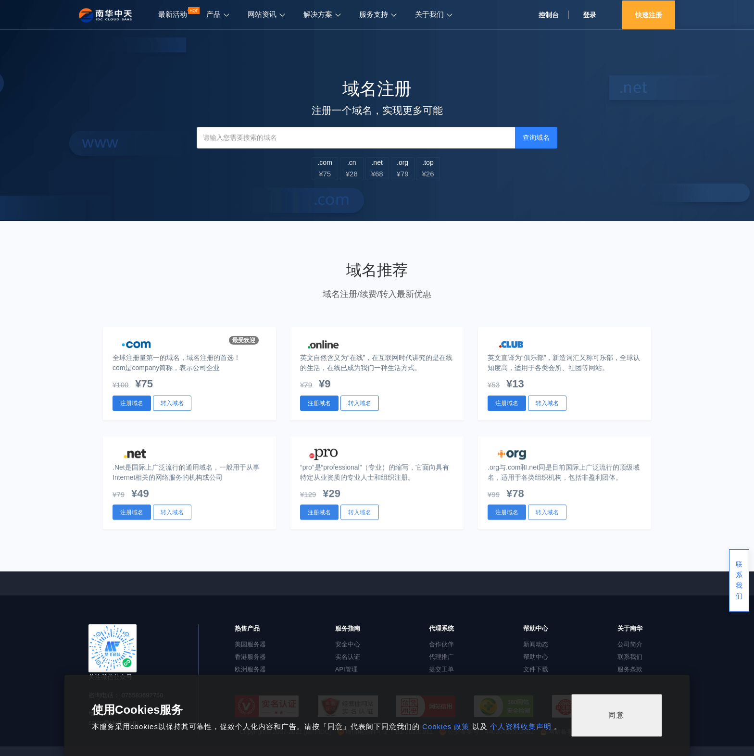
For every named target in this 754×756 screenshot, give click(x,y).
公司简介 (629, 644)
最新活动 (172, 14)
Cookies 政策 (446, 726)
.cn (352, 168)
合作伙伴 (441, 644)
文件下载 (535, 669)
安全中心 (347, 644)
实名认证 (347, 656)
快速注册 (648, 15)
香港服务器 (250, 656)
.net (377, 168)
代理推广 (441, 656)
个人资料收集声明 (521, 726)
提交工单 (441, 669)
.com (324, 168)
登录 (589, 15)
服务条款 (629, 669)
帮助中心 (535, 656)
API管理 (346, 669)
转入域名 (172, 403)
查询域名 (536, 137)
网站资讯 (262, 14)
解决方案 (317, 14)
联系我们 (629, 656)
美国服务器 (250, 644)
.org (403, 168)
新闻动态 (535, 644)
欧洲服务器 (250, 669)
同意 (616, 715)
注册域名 (131, 403)
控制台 (549, 15)
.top (428, 168)
